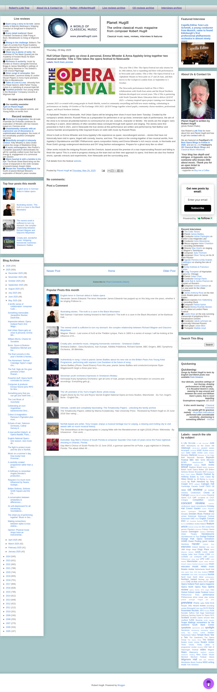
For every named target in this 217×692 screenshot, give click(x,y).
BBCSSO (210, 460)
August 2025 (14, 289)
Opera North (187, 587)
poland (183, 599)
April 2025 (13, 540)
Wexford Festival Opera (202, 657)
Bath (183, 457)
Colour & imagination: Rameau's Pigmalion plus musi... (20, 417)
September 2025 (16, 285)
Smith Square (209, 620)
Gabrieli (184, 532)
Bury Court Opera (188, 474)
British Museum (208, 467)
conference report (188, 506)
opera (211, 582)
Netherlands (200, 569)
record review (199, 606)
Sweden (211, 633)
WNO (205, 662)
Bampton (184, 455)
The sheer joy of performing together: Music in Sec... (20, 516)
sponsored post (198, 628)
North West (198, 577)
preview (69, 62)
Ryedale (184, 613)
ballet (188, 453)
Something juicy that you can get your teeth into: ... (20, 394)
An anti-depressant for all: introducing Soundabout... (19, 508)
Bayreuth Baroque (195, 457)
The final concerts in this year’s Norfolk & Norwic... (20, 355)
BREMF (184, 467)
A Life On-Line (188, 443)
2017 (8, 584)
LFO (212, 554)
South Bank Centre (203, 625)
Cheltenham (196, 493)
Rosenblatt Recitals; (190, 610)
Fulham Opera (208, 529)
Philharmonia (186, 597)
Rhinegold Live (193, 608)
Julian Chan (196, 276)
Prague (200, 599)
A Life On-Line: (203, 443)
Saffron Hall (194, 613)
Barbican (193, 455)
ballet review (197, 453)
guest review (208, 541)
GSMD (184, 541)
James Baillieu (197, 234)
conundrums (201, 506)
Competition (198, 500)
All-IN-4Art (196, 448)
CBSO (208, 486)
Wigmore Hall (189, 659)
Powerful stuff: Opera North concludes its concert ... (20, 379)
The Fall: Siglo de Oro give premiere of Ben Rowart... (20, 371)
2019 (8, 576)
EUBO (211, 521)
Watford (203, 652)
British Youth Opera (189, 469)
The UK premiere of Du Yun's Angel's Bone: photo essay (87, 392)
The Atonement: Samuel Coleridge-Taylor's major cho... (20, 363)
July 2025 (13, 293)
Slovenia (198, 620)
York (189, 665)
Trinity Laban (203, 645)
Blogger (121, 685)
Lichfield (184, 557)
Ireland (195, 547)
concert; (211, 503)
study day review (189, 633)
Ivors (212, 547)
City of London (201, 495)
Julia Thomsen (200, 253)
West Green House (205, 655)
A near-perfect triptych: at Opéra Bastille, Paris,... (19, 433)
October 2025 (14, 281)
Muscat (200, 564)
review (183, 608)
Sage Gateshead (207, 613)
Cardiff (201, 486)
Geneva (203, 532)
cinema (192, 495)
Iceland (205, 544)
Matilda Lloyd (200, 328)
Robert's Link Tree (19, 8)
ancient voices (207, 448)
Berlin (211, 462)
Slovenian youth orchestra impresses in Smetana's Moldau (88, 375)
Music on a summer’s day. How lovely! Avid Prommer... (19, 456)
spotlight (209, 627)
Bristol (199, 467)
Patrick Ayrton (200, 304)
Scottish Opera (196, 618)
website (77, 161)
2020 (8, 572)
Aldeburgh (185, 448)
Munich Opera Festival (189, 564)
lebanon (184, 552)
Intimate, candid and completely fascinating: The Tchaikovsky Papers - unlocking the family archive (108, 408)
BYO (191, 484)
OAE (188, 582)
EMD (193, 519)
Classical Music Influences (193, 149)
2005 (8, 631)
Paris (197, 595)
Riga (201, 608)
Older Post (169, 271)
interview (186, 546)
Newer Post (53, 271)
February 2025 (15, 547)
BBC (192, 460)
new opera (185, 572)
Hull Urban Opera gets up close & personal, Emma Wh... (20, 332)
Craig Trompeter (191, 272)
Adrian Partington (202, 236)
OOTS (205, 582)
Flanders (191, 529)
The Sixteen (208, 640)
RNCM (211, 608)
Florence (198, 529)
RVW (212, 611)
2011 (8, 607)
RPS (202, 611)
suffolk (202, 633)
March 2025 (14, 544)
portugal (192, 599)
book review (208, 465)
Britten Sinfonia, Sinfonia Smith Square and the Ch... (19, 491)
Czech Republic (208, 508)
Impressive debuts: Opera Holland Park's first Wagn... (19, 324)
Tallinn (193, 635)
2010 (8, 611)
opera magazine (207, 584)
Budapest (210, 472)
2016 (8, 588)
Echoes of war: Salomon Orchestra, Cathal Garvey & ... (19, 425)
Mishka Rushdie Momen (201, 307)
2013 (8, 600)
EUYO (183, 524)
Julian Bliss (200, 326)
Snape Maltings (188, 622)
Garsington (194, 531)
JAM (183, 549)
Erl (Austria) (191, 521)
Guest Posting (194, 541)
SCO (212, 615)
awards (211, 450)
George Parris (200, 279)
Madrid (183, 561)
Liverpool (198, 557)
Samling (192, 615)
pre (207, 599)
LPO (202, 559)
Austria (205, 450)
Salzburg (184, 615)
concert (211, 500)
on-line (194, 582)
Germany (210, 532)
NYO (212, 579)
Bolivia (196, 465)
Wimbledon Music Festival (191, 662)
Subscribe (197, 208)
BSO (205, 472)
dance (183, 511)
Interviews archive (171, 8)
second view (209, 618)
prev (212, 599)
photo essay (198, 597)
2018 (8, 580)
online (200, 582)
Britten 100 (203, 469)
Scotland (185, 617)
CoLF (212, 498)
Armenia (193, 450)
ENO (183, 521)
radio (202, 603)
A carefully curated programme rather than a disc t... (20, 464)
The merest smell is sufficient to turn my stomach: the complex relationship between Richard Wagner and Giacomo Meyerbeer (26, 226)
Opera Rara (200, 587)
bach (183, 453)
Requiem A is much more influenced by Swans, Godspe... (19, 482)
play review (209, 597)
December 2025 (15, 273)
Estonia (200, 521)
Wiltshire (211, 660)
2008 (8, 619)
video (203, 649)
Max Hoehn (197, 248)
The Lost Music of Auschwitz (16, 400)
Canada (194, 486)
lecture (191, 552)
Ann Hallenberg (205, 300)
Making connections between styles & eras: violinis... (19, 523)
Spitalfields (186, 628)
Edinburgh (192, 516)
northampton (209, 577)
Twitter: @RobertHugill (82, 8)
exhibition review (193, 524)
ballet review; (209, 453)
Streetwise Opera (207, 630)
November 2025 (15, 277)
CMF (194, 498)
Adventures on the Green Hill (200, 446)
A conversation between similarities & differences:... (18, 499)
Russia (206, 611)
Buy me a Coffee (201, 170)
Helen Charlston (206, 243)
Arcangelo (185, 450)
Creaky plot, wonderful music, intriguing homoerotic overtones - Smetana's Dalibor (100, 343)
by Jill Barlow (199, 479)
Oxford (184, 592)
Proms (196, 603)
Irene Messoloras (202, 241)
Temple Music (203, 635)
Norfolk (211, 574)
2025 (8, 270)
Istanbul (202, 547)
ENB (197, 519)
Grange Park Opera (191, 539)
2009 (8, 615)
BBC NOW (200, 460)
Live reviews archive (113, 8)
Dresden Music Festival (199, 514)
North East (59, 62)
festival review (193, 527)
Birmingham (186, 465)
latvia (212, 549)
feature (203, 524)
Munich (211, 561)
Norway (201, 579)
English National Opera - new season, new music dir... (20, 440)
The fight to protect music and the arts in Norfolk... (20, 448)
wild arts (202, 660)
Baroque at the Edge (206, 455)
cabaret (197, 484)
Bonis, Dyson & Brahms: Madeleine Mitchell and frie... (19, 347)
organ (207, 590)
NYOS (183, 582)
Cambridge (185, 486)
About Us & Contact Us (50, 8)
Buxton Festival (203, 474)
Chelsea (184, 493)
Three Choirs (187, 645)
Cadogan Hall (207, 484)
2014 (8, 596)
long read (195, 559)
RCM (212, 603)
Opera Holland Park (190, 584)
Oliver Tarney (199, 255)
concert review (193, 503)
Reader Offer (186, 606)
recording (210, 606)
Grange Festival (207, 536)
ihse (212, 544)
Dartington (192, 511)
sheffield (184, 620)
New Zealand (203, 572)
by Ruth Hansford (196, 481)
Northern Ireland (189, 579)
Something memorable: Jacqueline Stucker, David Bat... (18, 315)
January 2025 (14, 551)
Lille (191, 557)
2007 (8, 623)
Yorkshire (195, 665)
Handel (196, 544)
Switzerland (186, 635)
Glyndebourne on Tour (190, 536)
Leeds (198, 552)
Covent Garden (193, 508)
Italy (208, 547)
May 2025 (13, 300)
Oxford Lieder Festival (198, 592)
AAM (212, 443)
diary (211, 511)
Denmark (202, 511)
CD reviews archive (143, 8)
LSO (207, 559)
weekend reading (188, 655)
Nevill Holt (210, 569)
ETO (206, 521)
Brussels (198, 472)
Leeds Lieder (208, 552)
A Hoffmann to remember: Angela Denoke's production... (19, 473)
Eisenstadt (185, 519)
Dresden (184, 514)
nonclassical (202, 574)
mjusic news (203, 561)
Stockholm (185, 630)
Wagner (211, 650)
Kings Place (203, 549)
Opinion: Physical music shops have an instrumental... (18, 532)
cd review (195, 489)
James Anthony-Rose (193, 293)
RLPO (205, 608)
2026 (8, 266)
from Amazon (196, 377)
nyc (207, 579)
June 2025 (13, 297)
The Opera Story (194, 640)
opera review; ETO (196, 590)
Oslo (212, 590)
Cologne (184, 500)
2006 (8, 627)
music (206, 564)
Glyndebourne (208, 534)
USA (205, 647)
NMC (196, 574)
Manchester (192, 561)
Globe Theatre (189, 534)
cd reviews (209, 490)
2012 (8, 603)
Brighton (192, 467)
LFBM (207, 554)
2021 (8, 568)
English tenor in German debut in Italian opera (82, 295)
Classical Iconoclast (209, 406)
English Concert (207, 518)
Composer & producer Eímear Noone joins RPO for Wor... (20, 386)
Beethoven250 (198, 462)
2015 (8, 592)
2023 (8, 560)
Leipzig (184, 554)
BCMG (184, 462)
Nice (191, 574)
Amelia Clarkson (200, 286)
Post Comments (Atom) (117, 282)
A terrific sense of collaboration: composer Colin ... (20, 306)
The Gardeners (196, 637)
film (200, 527)
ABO (183, 446)
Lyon (212, 559)
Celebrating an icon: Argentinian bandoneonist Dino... (18, 408)
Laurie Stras (189, 314)
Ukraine (200, 647)
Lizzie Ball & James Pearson (197, 281)
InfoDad (210, 419)
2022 (8, 564)
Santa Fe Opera (203, 615)
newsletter (185, 574)
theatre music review (190, 642)
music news (199, 566)
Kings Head (191, 549)
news (211, 571)
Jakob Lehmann (201, 321)
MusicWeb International (203, 412)
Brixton (191, 472)
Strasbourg (195, 630)
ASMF (199, 450)
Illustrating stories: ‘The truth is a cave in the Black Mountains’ (90, 311)
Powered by (197, 218)
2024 (8, 556)
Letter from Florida (196, 554)
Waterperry (193, 652)
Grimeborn (209, 539)
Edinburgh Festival (206, 516)
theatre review (207, 642)
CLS (189, 498)
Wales (184, 652)
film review (206, 527)
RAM (207, 603)
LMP (205, 557)
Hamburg (185, 544)
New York (193, 572)
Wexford (184, 657)
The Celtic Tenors (192, 232)
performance (208, 595)
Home (111, 271)
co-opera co (203, 498)
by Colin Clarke (204, 477)
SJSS (191, 620)
